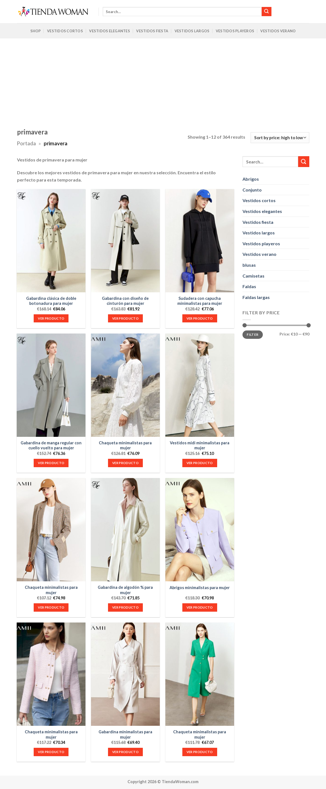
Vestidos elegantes (262, 211)
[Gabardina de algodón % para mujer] (125, 529)
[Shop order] (280, 137)
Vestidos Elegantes (109, 31)
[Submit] (266, 11)
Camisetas (253, 275)
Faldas (249, 286)
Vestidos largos (258, 232)
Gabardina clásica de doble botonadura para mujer (51, 301)
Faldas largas (256, 297)
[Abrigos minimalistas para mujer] (199, 529)
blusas (249, 265)
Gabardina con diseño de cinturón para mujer (125, 301)
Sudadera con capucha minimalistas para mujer (199, 301)
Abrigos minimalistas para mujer (200, 587)
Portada (26, 143)
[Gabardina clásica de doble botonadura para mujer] (51, 240)
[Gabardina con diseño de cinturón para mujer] (125, 240)
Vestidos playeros (261, 243)
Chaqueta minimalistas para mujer (125, 445)
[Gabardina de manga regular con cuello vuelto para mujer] (51, 385)
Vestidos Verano (278, 31)
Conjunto (252, 189)
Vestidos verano (259, 254)
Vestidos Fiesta (152, 31)
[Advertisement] (163, 80)
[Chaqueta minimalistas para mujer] (125, 385)
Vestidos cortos (259, 200)
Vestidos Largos (192, 31)
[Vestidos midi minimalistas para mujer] (199, 385)
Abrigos (250, 179)
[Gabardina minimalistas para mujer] (125, 674)
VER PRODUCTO (51, 318)
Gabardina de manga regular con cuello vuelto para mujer (51, 445)
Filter (252, 334)
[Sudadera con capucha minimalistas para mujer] (199, 240)
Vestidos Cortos (65, 31)
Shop (35, 31)
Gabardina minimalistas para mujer (125, 734)
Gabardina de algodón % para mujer (125, 590)
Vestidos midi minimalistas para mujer (199, 445)
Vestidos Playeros (235, 31)
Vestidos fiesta (257, 221)
